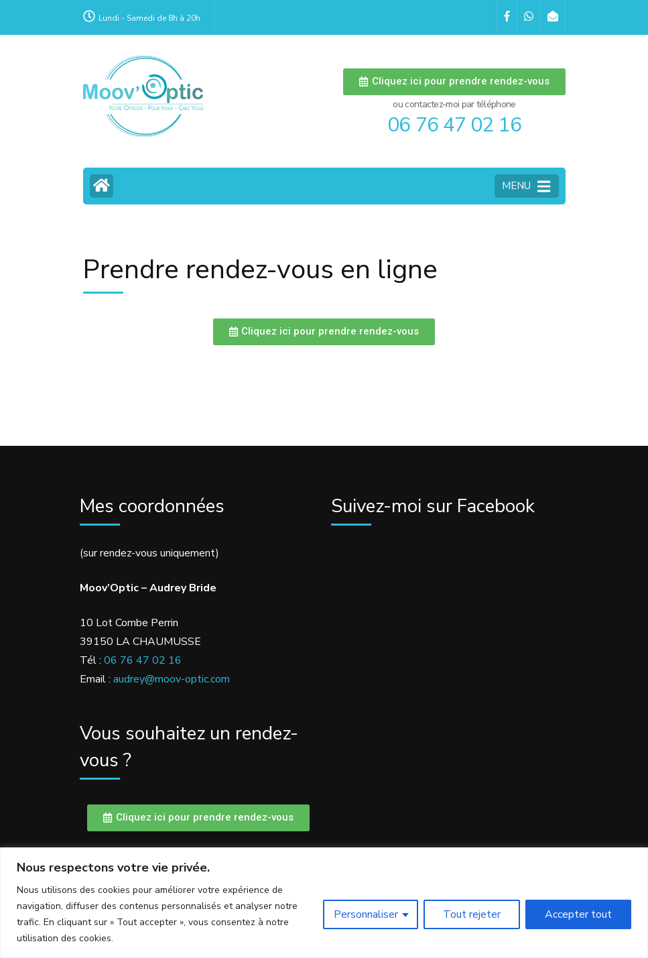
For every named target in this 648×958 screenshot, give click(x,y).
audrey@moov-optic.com (171, 679)
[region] (324, 902)
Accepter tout (578, 914)
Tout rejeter (472, 914)
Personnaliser (366, 914)
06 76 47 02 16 (143, 660)
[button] (454, 81)
